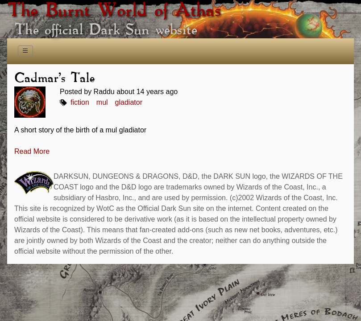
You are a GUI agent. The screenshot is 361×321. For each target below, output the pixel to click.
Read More (32, 151)
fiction (80, 102)
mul (102, 102)
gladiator (128, 102)
